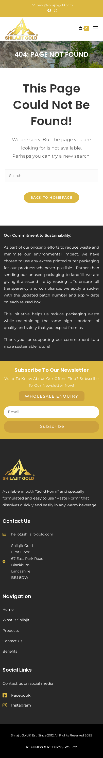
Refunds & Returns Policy (51, 747)
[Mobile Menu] (93, 28)
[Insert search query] (51, 175)
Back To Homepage (51, 197)
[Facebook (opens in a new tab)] (49, 10)
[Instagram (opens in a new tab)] (55, 10)
